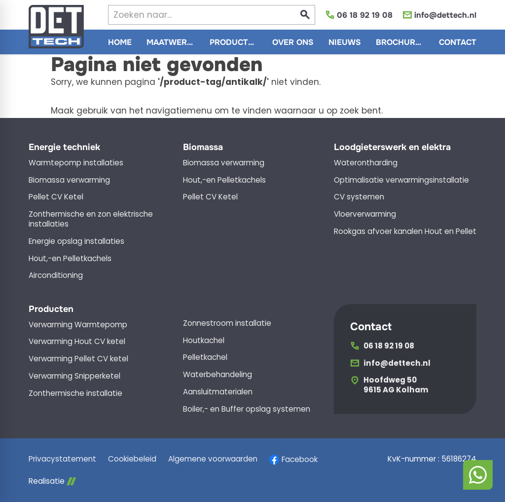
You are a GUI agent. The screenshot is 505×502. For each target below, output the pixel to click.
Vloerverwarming (365, 214)
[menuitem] (120, 42)
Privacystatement (62, 459)
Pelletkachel (205, 357)
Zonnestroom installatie (227, 323)
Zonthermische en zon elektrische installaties (91, 219)
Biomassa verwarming (69, 180)
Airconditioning (56, 275)
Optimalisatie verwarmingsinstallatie (401, 180)
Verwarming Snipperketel (74, 376)
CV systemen (359, 197)
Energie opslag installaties (76, 241)
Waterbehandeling (217, 375)
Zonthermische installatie (75, 393)
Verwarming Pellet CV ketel (78, 359)
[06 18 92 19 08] (359, 15)
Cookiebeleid (132, 459)
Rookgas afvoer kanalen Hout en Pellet (405, 231)
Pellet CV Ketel (56, 197)
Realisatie (52, 481)
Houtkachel (203, 341)
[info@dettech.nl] (439, 15)
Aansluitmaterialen (217, 392)
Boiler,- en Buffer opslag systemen (246, 409)
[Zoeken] (193, 14)
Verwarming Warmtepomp (78, 325)
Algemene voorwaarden (212, 459)
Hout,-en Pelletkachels (70, 259)
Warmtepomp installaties (76, 163)
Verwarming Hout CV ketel (77, 342)
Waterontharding (365, 163)
